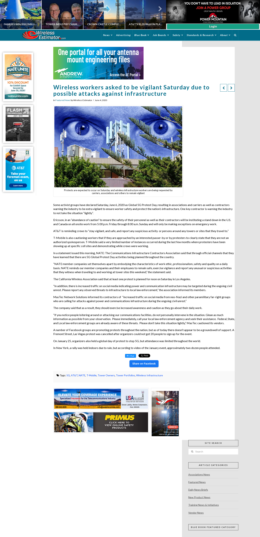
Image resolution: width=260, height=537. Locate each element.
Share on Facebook (144, 363)
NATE (82, 375)
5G (68, 375)
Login (213, 26)
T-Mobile (91, 375)
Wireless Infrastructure (149, 375)
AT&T (74, 375)
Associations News (199, 474)
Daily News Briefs (198, 489)
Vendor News (196, 512)
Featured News (62, 100)
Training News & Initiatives (203, 504)
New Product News (199, 497)
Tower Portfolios (125, 375)
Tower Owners (106, 375)
